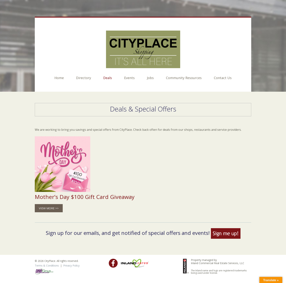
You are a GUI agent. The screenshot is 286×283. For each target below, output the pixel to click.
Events (129, 78)
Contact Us (223, 78)
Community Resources (184, 78)
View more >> (49, 208)
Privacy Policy (71, 265)
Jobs (150, 78)
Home (59, 78)
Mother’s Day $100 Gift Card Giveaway (84, 197)
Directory (83, 78)
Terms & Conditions (47, 265)
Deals (107, 78)
